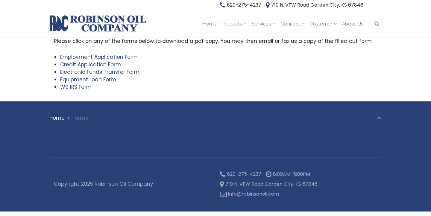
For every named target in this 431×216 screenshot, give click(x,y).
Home (57, 118)
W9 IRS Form (76, 87)
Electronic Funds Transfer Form (99, 72)
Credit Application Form (90, 64)
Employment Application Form (99, 57)
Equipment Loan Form (88, 79)
